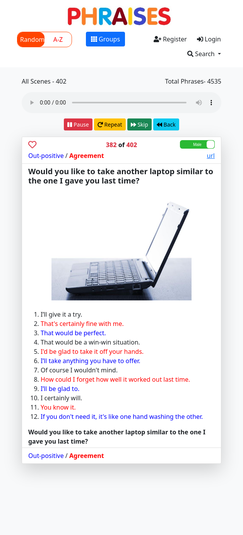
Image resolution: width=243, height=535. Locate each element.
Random (32, 39)
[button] (204, 53)
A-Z (58, 39)
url (211, 155)
